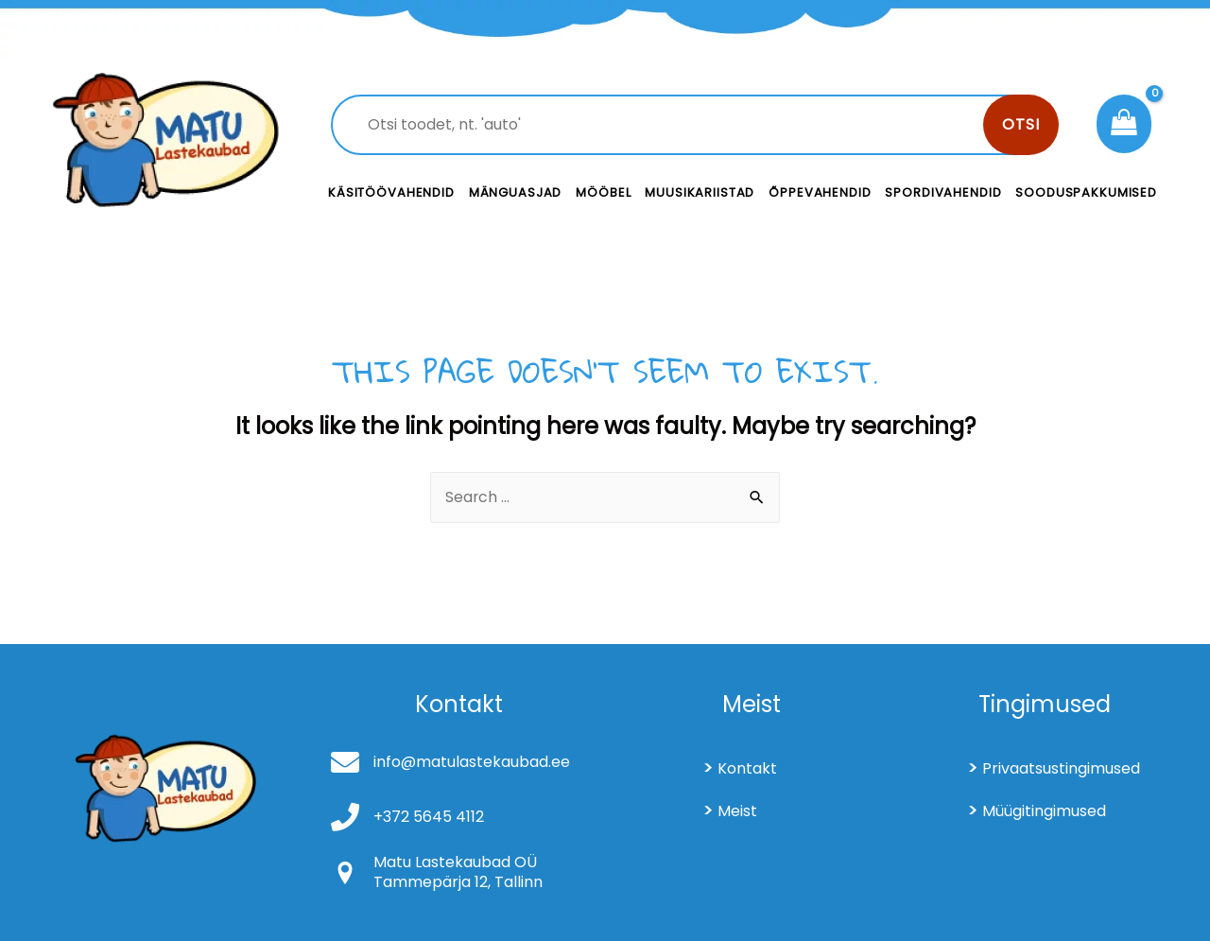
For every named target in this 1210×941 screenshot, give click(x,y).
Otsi (1021, 124)
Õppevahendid (820, 192)
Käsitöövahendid (391, 192)
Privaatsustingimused (1061, 768)
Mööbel (603, 192)
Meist (737, 811)
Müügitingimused (1044, 811)
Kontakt (747, 768)
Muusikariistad (699, 192)
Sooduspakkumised (1086, 192)
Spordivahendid (943, 192)
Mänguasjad (515, 192)
